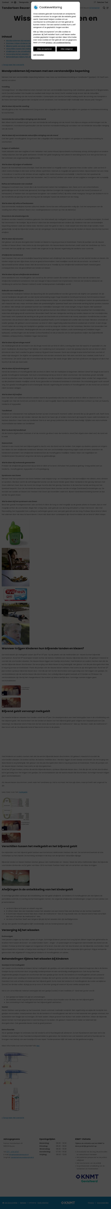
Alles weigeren (67, 49)
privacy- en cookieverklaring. (58, 42)
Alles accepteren (44, 49)
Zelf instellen (38, 55)
